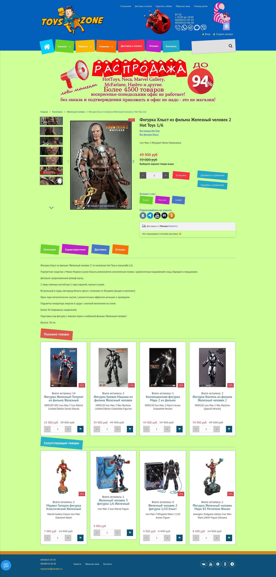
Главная (44, 111)
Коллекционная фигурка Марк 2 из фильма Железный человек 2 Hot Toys (162, 402)
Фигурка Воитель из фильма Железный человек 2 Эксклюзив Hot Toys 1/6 (212, 400)
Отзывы (153, 46)
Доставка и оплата (143, 6)
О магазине (125, 6)
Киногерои (57, 111)
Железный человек (76, 111)
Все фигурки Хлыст (149, 134)
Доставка (100, 249)
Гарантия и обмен (164, 6)
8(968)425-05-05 (184, 19)
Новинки (104, 46)
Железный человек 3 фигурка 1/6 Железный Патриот (113, 503)
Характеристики (75, 249)
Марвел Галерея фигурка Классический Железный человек (63, 509)
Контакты (171, 46)
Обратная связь (183, 6)
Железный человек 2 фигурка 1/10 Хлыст (162, 507)
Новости (83, 46)
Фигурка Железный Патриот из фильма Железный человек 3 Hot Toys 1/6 (63, 400)
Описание (50, 249)
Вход (205, 34)
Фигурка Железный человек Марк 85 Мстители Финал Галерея (212, 509)
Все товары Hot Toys (150, 130)
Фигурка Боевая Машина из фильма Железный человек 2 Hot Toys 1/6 (113, 400)
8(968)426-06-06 (184, 22)
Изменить (172, 226)
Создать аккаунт (223, 34)
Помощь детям (200, 6)
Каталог (62, 46)
